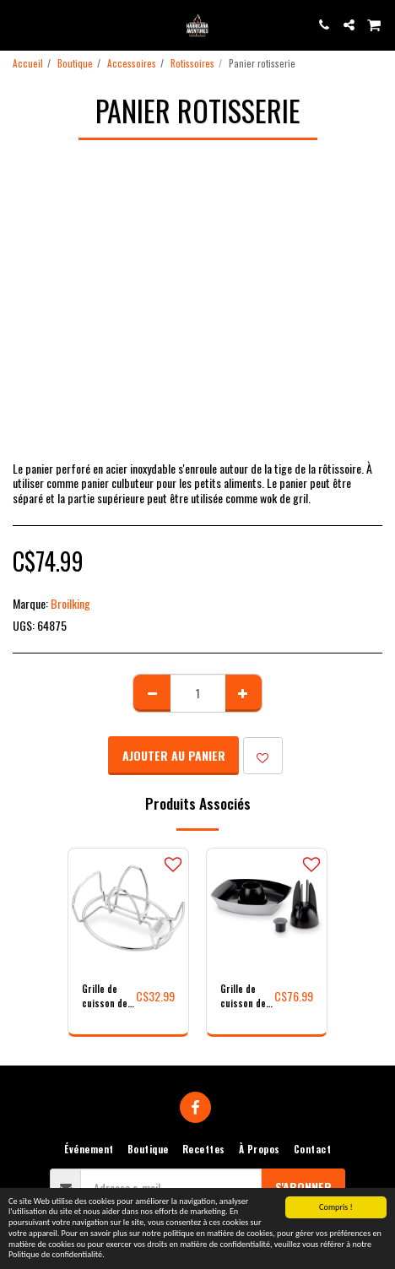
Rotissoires (192, 63)
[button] (18, 24)
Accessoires (131, 63)
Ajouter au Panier (173, 755)
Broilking (70, 603)
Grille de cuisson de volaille (104, 996)
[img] (128, 908)
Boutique (75, 63)
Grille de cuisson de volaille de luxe (243, 996)
